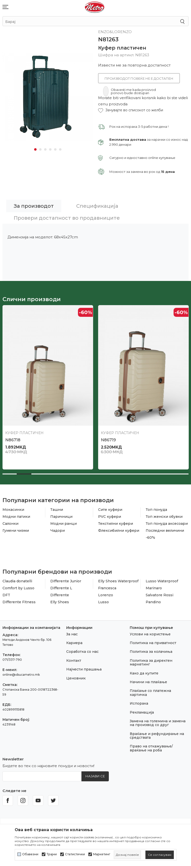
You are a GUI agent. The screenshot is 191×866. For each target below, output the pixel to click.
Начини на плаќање (148, 682)
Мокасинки (13, 509)
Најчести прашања (84, 669)
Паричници (61, 516)
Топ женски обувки (164, 516)
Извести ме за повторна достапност (134, 65)
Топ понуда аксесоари (167, 523)
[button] (130, 110)
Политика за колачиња (151, 651)
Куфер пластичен (122, 48)
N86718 (12, 440)
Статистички (75, 854)
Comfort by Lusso (18, 588)
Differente (59, 595)
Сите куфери (110, 509)
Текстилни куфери (115, 523)
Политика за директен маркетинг (151, 662)
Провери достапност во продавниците (67, 218)
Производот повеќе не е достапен (139, 78)
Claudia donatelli (17, 581)
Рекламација (142, 712)
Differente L (61, 588)
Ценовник (76, 678)
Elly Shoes (59, 602)
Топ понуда (156, 509)
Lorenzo (105, 595)
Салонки (10, 523)
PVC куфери (109, 516)
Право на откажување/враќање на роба (151, 748)
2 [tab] (40, 149)
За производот (34, 206)
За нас (72, 634)
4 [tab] (50, 149)
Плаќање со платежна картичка (150, 692)
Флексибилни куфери (118, 530)
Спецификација (97, 206)
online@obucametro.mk (21, 674)
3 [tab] (45, 149)
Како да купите (144, 673)
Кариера (74, 643)
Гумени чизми (15, 530)
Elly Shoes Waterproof (118, 581)
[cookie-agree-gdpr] (159, 855)
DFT (6, 595)
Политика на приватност (153, 643)
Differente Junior (65, 581)
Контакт (73, 660)
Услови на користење (150, 634)
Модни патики (16, 516)
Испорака (139, 703)
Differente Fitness (19, 602)
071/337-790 (12, 660)
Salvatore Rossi (159, 595)
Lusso (103, 602)
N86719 (108, 440)
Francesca (107, 588)
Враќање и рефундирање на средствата (157, 736)
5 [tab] (55, 149)
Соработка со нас (82, 651)
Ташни (56, 509)
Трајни (52, 854)
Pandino (153, 602)
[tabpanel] (47, 95)
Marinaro (154, 588)
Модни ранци (63, 523)
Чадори (57, 530)
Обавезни (30, 854)
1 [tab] (35, 149)
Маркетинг (101, 854)
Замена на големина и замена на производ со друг (158, 723)
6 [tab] (60, 149)
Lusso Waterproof (162, 581)
